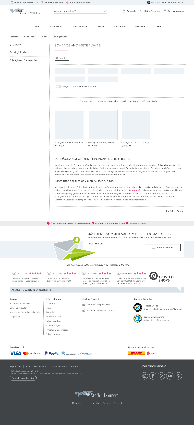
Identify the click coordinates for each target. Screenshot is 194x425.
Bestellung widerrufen (23, 378)
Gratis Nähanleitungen (52, 2)
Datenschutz (40, 366)
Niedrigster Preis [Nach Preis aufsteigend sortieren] (130, 101)
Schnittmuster (80, 26)
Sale (159, 26)
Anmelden (130, 10)
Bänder (44, 37)
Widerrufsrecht (59, 366)
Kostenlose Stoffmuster (78, 2)
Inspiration (119, 26)
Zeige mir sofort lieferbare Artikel (76, 86)
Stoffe (36, 26)
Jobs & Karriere (53, 334)
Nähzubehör (56, 26)
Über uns (50, 303)
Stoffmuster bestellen (20, 303)
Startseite (15, 37)
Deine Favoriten (150, 10)
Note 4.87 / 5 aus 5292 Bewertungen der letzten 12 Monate (97, 265)
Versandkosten (53, 317)
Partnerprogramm (55, 325)
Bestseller (102, 101)
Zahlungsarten (53, 321)
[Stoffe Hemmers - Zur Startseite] (96, 395)
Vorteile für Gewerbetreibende (25, 312)
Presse (49, 308)
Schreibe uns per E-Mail (96, 304)
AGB (27, 366)
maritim (61, 58)
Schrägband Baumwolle (23, 60)
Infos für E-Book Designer (58, 330)
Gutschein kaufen (18, 308)
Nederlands (92, 402)
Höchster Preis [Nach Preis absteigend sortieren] (150, 101)
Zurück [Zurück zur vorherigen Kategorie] (15, 44)
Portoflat (50, 312)
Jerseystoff (134, 190)
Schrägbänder (18, 52)
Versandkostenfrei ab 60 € (24, 2)
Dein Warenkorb (174, 10)
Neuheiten (140, 26)
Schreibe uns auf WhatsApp (98, 310)
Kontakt (75, 366)
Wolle (101, 26)
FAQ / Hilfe (15, 317)
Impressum (15, 366)
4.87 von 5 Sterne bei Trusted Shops (165, 2)
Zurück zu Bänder (175, 211)
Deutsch (76, 402)
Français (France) (112, 402)
